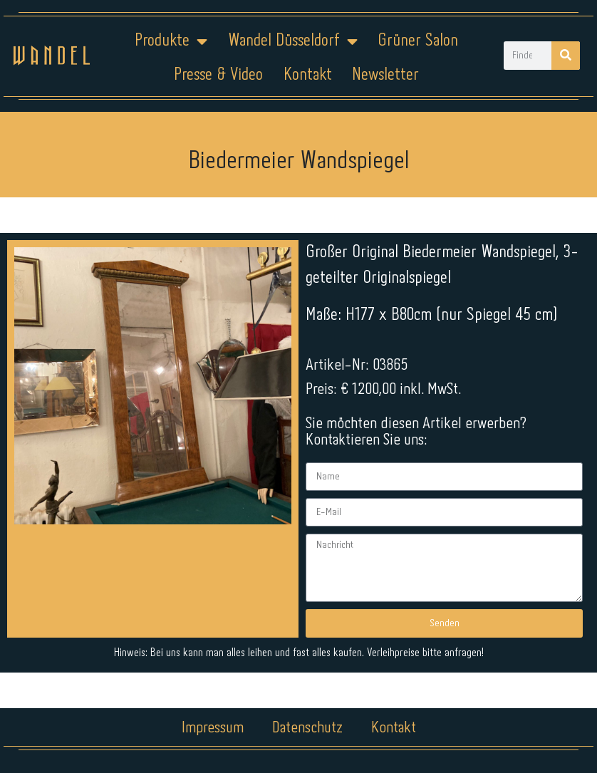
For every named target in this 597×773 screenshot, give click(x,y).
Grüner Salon (418, 40)
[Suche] (565, 55)
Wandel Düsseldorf (293, 41)
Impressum (213, 728)
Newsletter (385, 75)
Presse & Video (218, 75)
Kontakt (308, 75)
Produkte (171, 41)
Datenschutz (307, 728)
